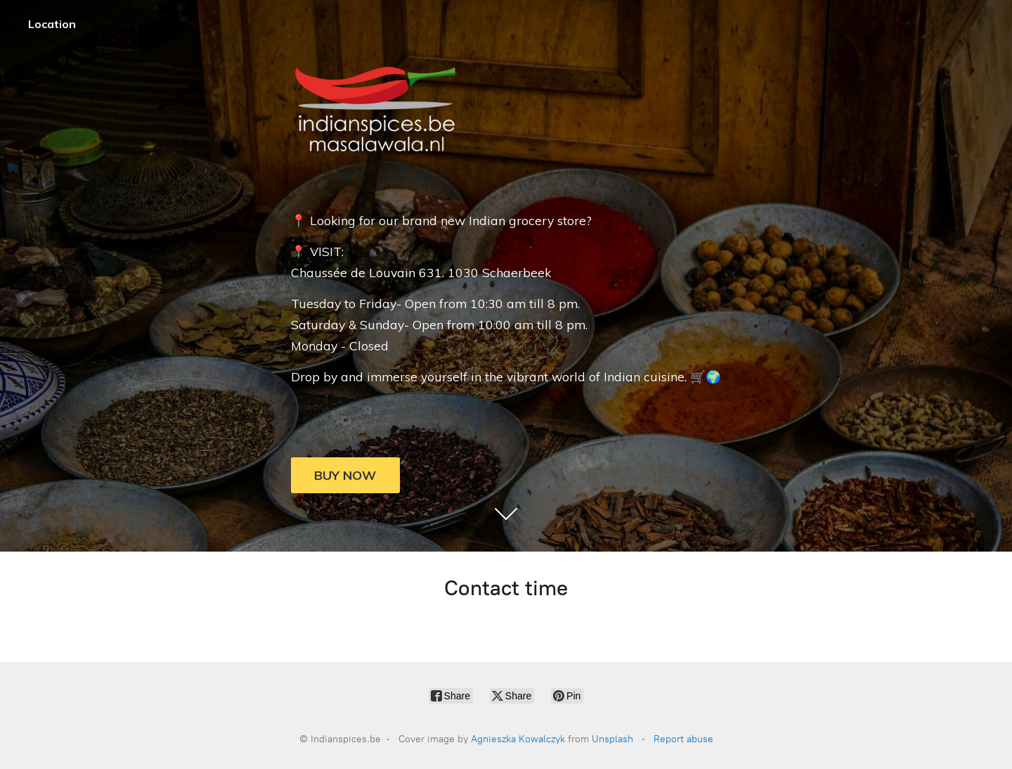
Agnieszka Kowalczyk (518, 739)
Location (52, 24)
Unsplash (612, 739)
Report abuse (683, 739)
